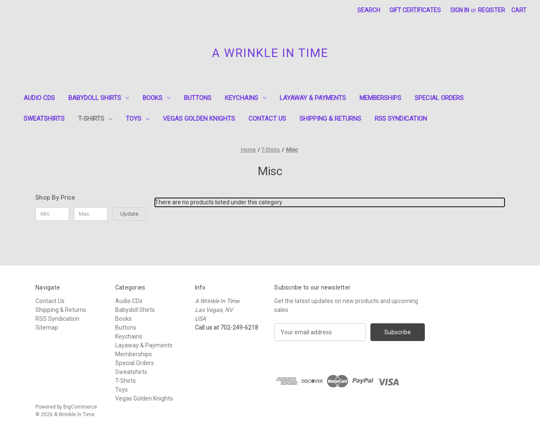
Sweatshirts (44, 118)
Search (368, 10)
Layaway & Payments (313, 98)
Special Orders (439, 98)
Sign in (459, 10)
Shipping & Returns (330, 118)
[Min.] (52, 214)
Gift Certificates (415, 10)
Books (156, 98)
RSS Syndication (401, 118)
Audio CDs (39, 98)
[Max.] (91, 214)
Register (491, 10)
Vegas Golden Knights (199, 118)
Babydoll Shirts (98, 98)
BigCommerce (80, 407)
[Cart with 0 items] (519, 10)
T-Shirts (95, 118)
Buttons (197, 98)
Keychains (245, 98)
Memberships (380, 98)
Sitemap (46, 327)
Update (129, 214)
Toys (137, 118)
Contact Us (267, 118)
